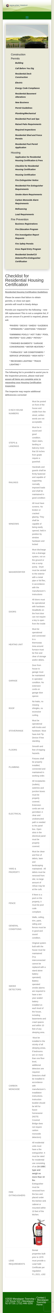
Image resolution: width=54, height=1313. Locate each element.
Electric (19, 83)
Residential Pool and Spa (27, 119)
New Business (22, 102)
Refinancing (21, 209)
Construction (18, 54)
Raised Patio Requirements (28, 124)
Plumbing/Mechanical (25, 113)
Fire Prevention (20, 219)
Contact (40, 1297)
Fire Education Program (26, 229)
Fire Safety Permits (24, 244)
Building (19, 63)
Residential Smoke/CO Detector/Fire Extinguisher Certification (27, 258)
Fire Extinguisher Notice (26, 180)
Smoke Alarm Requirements (28, 194)
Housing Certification (25, 175)
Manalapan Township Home (42, 1302)
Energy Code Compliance (27, 88)
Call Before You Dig (24, 68)
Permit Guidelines (23, 108)
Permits (15, 58)
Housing (15, 152)
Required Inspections (25, 130)
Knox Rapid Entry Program (28, 249)
